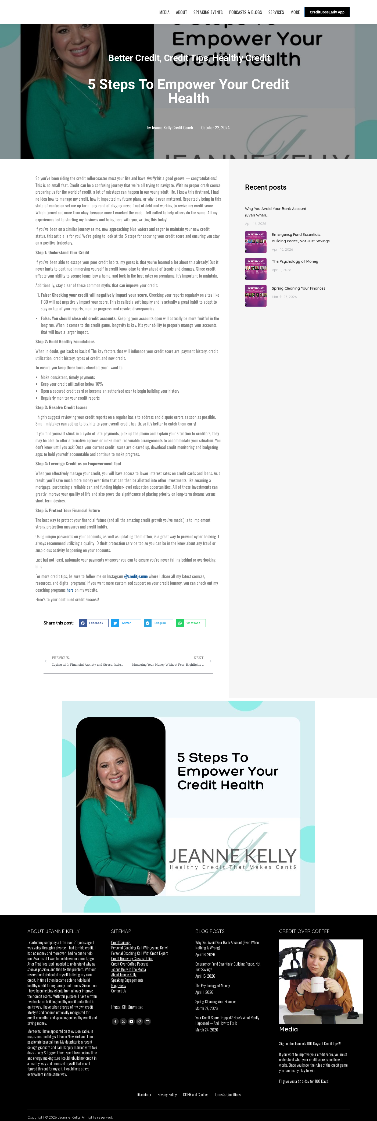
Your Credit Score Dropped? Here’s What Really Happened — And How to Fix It (227, 1020)
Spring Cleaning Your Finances (298, 288)
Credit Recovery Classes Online (132, 958)
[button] (94, 623)
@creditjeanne (136, 576)
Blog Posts (118, 985)
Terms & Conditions (227, 1094)
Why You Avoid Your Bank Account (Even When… (275, 212)
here (70, 590)
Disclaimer (144, 1094)
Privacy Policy (167, 1094)
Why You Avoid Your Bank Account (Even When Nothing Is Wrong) (227, 944)
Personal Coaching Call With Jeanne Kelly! (139, 947)
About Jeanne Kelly (124, 974)
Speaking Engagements (127, 980)
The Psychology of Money (295, 261)
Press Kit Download (127, 1006)
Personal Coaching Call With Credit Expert (139, 953)
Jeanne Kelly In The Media (128, 969)
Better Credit (134, 57)
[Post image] (256, 242)
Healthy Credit (241, 57)
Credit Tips (186, 57)
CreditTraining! (121, 942)
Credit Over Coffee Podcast (129, 964)
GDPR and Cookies (195, 1094)
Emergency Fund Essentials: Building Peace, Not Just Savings (301, 237)
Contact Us (118, 991)
